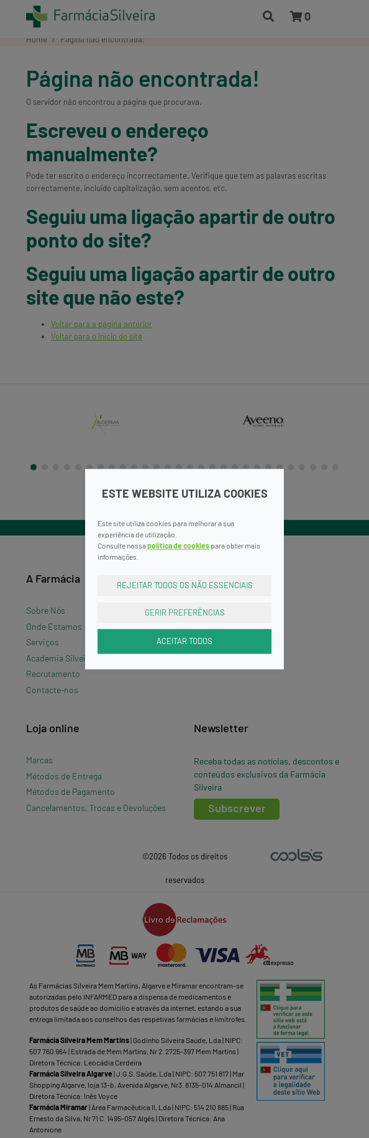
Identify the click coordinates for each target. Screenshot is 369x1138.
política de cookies (178, 545)
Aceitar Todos (184, 641)
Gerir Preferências (185, 612)
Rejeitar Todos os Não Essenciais (185, 585)
